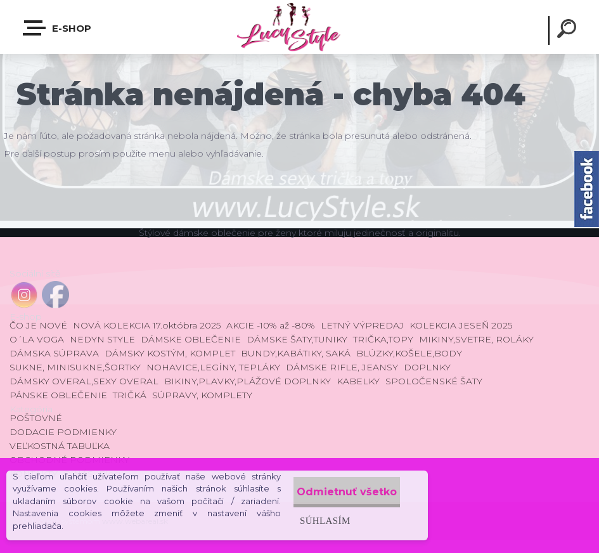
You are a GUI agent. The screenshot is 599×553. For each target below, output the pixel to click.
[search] (568, 30)
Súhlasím (301, 520)
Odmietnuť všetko (335, 492)
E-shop (57, 28)
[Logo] (299, 27)
